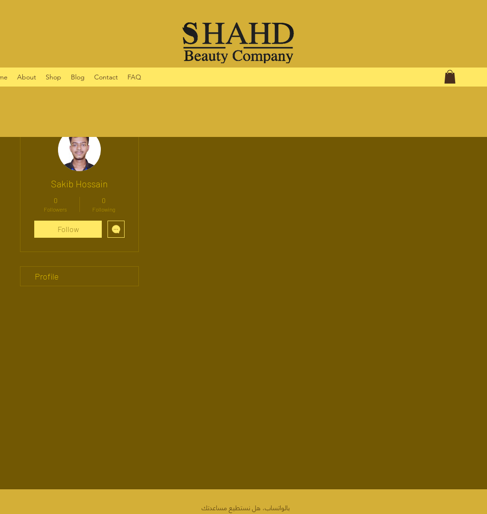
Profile (47, 276)
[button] (450, 77)
